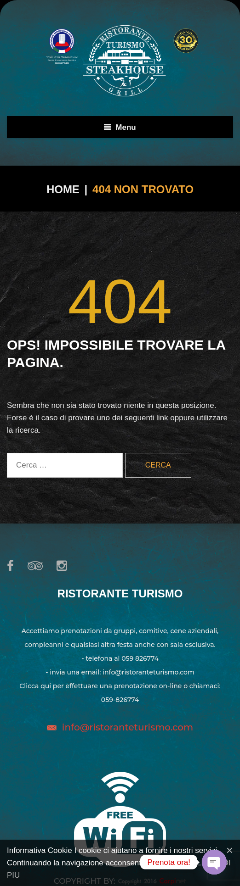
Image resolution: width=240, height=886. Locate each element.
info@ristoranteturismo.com (127, 727)
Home (63, 189)
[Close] (229, 850)
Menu (125, 127)
